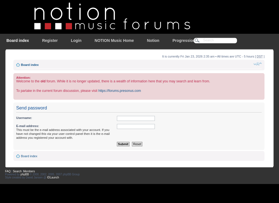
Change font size (258, 63)
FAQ (8, 171)
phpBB (25, 174)
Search (17, 171)
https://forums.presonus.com (119, 91)
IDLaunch (53, 177)
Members (29, 171)
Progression (183, 40)
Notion (153, 40)
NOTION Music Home (114, 40)
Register (50, 40)
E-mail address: (27, 126)
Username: (24, 118)
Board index (17, 40)
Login (76, 40)
